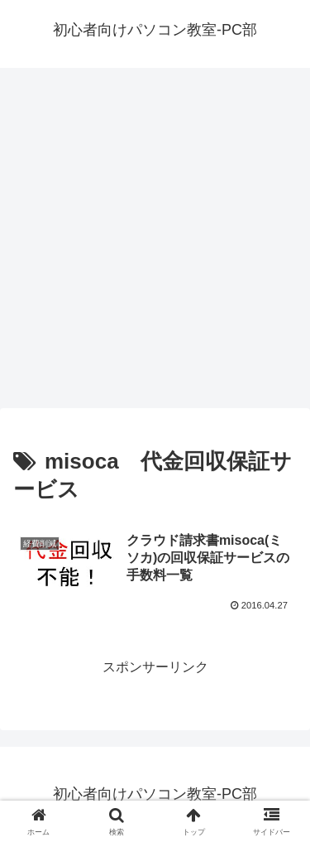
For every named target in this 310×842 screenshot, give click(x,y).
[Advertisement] (155, 243)
